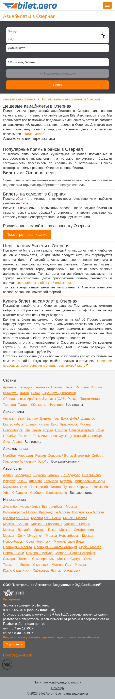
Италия (96, 387)
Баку (21, 418)
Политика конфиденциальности (57, 682)
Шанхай (80, 436)
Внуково (39, 475)
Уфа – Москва (75, 564)
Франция (56, 404)
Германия (42, 387)
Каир (54, 424)
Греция (56, 387)
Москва (85, 424)
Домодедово (70, 475)
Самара (61, 430)
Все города (33, 441)
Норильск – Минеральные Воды (60, 541)
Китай (35, 393)
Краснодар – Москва (54, 512)
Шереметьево (56, 492)
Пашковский (38, 487)
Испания (82, 387)
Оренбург (95, 436)
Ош (27, 430)
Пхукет (48, 430)
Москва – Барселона (46, 524)
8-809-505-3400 (14, 610)
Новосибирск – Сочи (18, 541)
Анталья (9, 418)
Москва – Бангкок (16, 524)
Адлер (8, 475)
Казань (43, 424)
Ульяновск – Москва (47, 564)
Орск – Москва (90, 547)
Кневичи (35, 481)
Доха (64, 418)
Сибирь (97, 455)
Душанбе (88, 418)
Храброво (37, 492)
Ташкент (24, 436)
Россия (73, 398)
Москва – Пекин (45, 530)
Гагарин (53, 475)
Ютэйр (43, 461)
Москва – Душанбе (17, 530)
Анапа (17, 441)
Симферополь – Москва (50, 559)
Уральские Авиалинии (19, 461)
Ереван (31, 424)
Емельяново (91, 475)
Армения (9, 387)
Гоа (56, 418)
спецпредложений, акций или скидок (43, 282)
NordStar (9, 455)
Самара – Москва (39, 553)
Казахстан (10, 393)
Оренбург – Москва (17, 547)
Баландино (23, 475)
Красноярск (69, 424)
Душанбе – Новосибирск (21, 506)
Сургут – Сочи (81, 559)
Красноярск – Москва (88, 512)
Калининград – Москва (20, 512)
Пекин (36, 430)
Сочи (100, 430)
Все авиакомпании (65, 461)
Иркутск (9, 481)
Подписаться (14, 644)
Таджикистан (90, 398)
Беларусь (25, 387)
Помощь (57, 688)
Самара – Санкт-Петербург (75, 553)
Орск (6, 441)
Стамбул (9, 436)
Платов (55, 487)
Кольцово (51, 481)
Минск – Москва (75, 518)
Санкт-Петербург (81, 430)
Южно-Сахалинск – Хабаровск (26, 570)
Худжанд (65, 436)
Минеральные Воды (90, 481)
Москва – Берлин (77, 524)
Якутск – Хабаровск (65, 570)
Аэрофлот (25, 455)
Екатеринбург (13, 424)
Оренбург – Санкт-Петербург (55, 547)
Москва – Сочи (14, 535)
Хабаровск (19, 492)
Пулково (69, 487)
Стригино (84, 487)
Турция (23, 404)
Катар (24, 393)
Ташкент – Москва (16, 564)
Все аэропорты (81, 492)
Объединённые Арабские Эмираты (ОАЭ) (34, 398)
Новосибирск (13, 430)
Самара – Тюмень (16, 559)
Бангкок (32, 418)
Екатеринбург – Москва (59, 506)
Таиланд (9, 404)
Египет (69, 387)
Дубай (74, 418)
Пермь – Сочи (13, 553)
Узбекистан (39, 404)
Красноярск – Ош (16, 518)
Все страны (74, 404)
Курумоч (66, 481)
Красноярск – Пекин (46, 518)
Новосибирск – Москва (76, 535)
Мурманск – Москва (42, 535)
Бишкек (45, 418)
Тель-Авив (40, 436)
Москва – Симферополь (77, 530)
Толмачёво (101, 487)
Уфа (53, 436)
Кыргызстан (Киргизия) (59, 393)
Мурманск (10, 487)
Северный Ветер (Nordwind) (69, 455)
